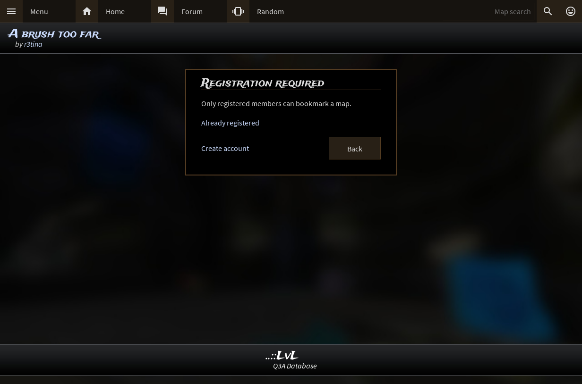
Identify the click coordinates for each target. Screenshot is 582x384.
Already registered (230, 122)
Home (115, 11)
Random (270, 11)
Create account (225, 148)
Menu (39, 11)
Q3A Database (295, 365)
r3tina (33, 44)
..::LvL (282, 356)
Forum (192, 11)
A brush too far (54, 34)
